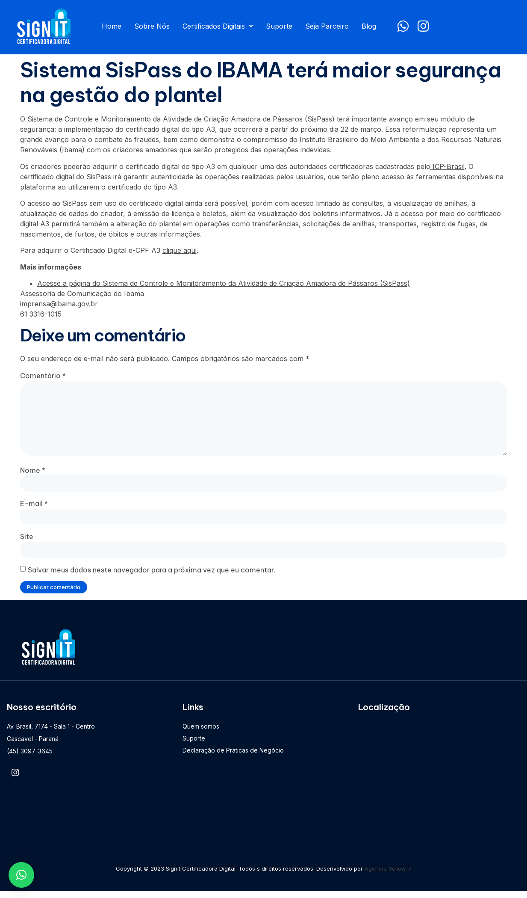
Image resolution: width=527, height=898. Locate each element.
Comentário (43, 375)
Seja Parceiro (327, 26)
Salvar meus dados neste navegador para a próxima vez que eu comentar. (152, 576)
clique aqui (179, 250)
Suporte (279, 26)
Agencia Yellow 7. (388, 875)
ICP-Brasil (447, 166)
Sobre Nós (152, 26)
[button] (21, 875)
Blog (369, 26)
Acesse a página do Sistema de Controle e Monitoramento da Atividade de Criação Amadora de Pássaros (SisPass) (223, 283)
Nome (32, 475)
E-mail (34, 508)
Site (26, 542)
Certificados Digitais (218, 26)
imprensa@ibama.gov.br (59, 303)
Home (111, 26)
